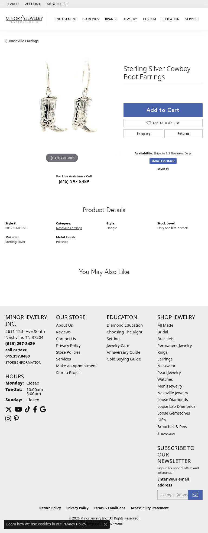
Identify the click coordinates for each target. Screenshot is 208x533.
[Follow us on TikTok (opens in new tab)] (27, 409)
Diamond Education (125, 325)
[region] (61, 108)
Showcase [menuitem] (166, 433)
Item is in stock (163, 161)
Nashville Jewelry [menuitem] (172, 392)
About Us (64, 325)
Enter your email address (173, 481)
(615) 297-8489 (74, 181)
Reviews (63, 332)
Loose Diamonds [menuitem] (172, 399)
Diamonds (90, 19)
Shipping (143, 133)
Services (63, 359)
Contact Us (66, 338)
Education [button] (171, 19)
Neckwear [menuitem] (166, 365)
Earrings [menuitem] (165, 359)
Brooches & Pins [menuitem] (172, 426)
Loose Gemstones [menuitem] (173, 413)
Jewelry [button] (130, 19)
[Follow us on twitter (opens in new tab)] (8, 409)
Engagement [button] (66, 19)
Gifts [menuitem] (161, 419)
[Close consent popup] (105, 524)
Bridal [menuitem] (162, 332)
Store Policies (68, 352)
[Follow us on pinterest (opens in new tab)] (16, 418)
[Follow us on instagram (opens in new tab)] (8, 418)
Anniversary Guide (123, 352)
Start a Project (69, 372)
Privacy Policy (68, 345)
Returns (183, 133)
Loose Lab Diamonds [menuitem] (176, 406)
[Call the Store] (20, 343)
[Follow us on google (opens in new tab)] (43, 409)
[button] (12, 4)
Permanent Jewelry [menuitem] (174, 345)
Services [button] (192, 19)
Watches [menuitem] (165, 379)
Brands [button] (111, 19)
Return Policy (50, 508)
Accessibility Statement (149, 508)
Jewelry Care (118, 345)
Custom (149, 19)
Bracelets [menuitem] (165, 338)
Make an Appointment (76, 365)
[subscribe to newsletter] (195, 495)
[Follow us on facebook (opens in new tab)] (35, 409)
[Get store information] (23, 362)
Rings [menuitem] (162, 352)
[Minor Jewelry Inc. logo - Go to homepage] (24, 19)
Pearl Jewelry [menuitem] (169, 372)
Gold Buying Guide (124, 359)
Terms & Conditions (109, 508)
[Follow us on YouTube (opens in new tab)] (18, 409)
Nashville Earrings (23, 41)
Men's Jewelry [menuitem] (169, 386)
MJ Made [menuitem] (165, 325)
